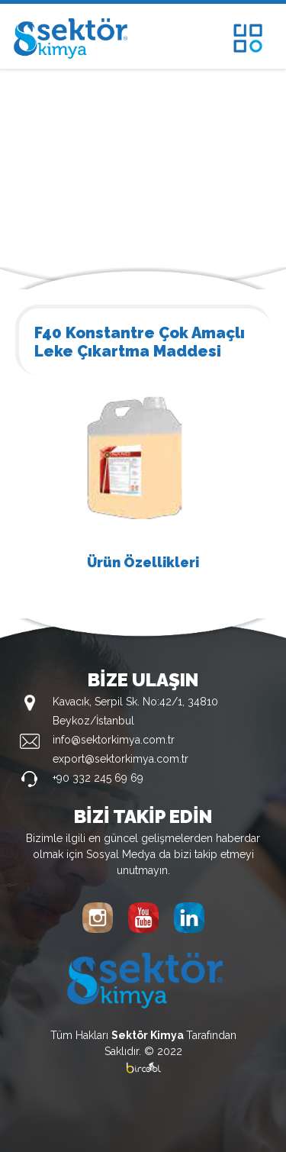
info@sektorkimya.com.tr (114, 740)
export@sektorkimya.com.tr (120, 759)
